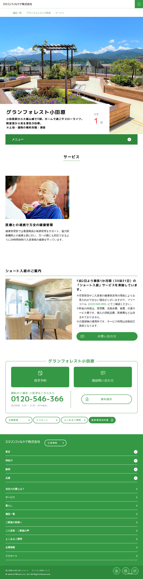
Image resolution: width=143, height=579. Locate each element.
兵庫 (7, 478)
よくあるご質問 (74, 420)
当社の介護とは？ (14, 489)
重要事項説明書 (102, 420)
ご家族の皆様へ (13, 522)
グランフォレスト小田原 (39, 13)
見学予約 (40, 377)
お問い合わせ (98, 336)
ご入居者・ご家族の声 (17, 530)
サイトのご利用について (41, 570)
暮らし (9, 505)
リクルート (47, 420)
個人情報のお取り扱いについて (16, 570)
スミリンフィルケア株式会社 (17, 4)
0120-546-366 (97, 304)
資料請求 (98, 399)
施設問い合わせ (103, 377)
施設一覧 (17, 13)
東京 (7, 451)
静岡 (7, 469)
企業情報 (19, 420)
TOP (6, 13)
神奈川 (9, 460)
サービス (10, 497)
